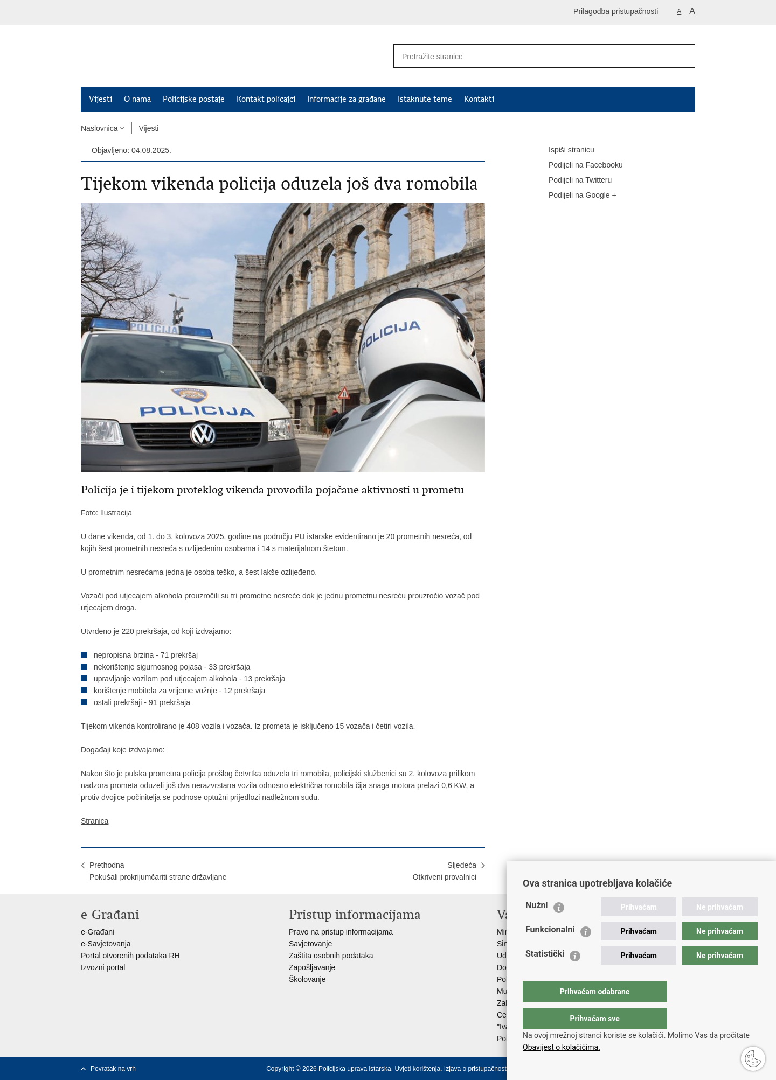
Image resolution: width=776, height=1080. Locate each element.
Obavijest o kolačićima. (561, 1047)
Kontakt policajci (266, 99)
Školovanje (307, 979)
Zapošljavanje (312, 967)
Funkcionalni (550, 951)
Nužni (536, 927)
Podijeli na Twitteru (573, 180)
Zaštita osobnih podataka (331, 955)
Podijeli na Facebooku (578, 165)
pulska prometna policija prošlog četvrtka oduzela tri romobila (227, 773)
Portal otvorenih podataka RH (130, 955)
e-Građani (97, 932)
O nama (137, 99)
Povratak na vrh (113, 1068)
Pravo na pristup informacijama (341, 932)
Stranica (94, 821)
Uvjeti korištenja (417, 1068)
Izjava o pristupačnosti (476, 1068)
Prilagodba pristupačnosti (615, 11)
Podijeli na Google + (575, 195)
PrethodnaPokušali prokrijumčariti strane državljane (157, 871)
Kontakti (479, 99)
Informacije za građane (346, 99)
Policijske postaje (194, 99)
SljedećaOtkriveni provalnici (444, 871)
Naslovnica (99, 128)
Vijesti (100, 99)
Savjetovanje (310, 943)
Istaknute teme (425, 99)
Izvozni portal (103, 967)
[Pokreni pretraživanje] (683, 56)
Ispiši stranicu (564, 150)
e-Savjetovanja (106, 943)
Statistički (544, 975)
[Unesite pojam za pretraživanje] (529, 56)
